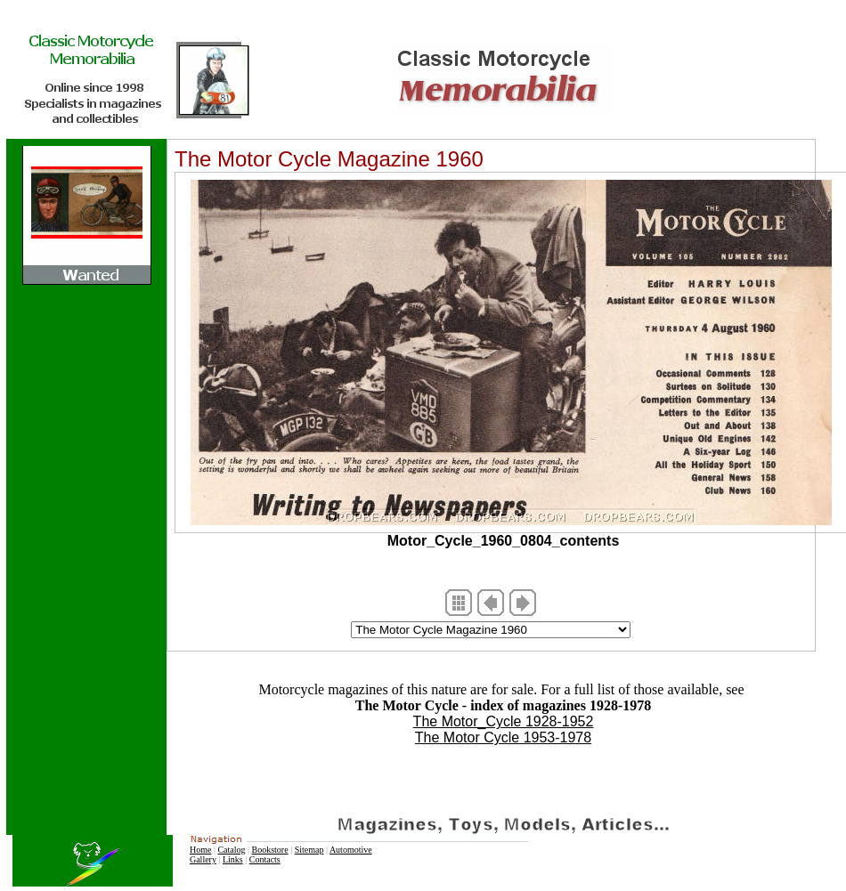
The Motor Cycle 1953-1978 (503, 737)
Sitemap (309, 850)
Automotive (350, 850)
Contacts (265, 859)
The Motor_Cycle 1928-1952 (503, 721)
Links (233, 859)
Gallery (203, 859)
